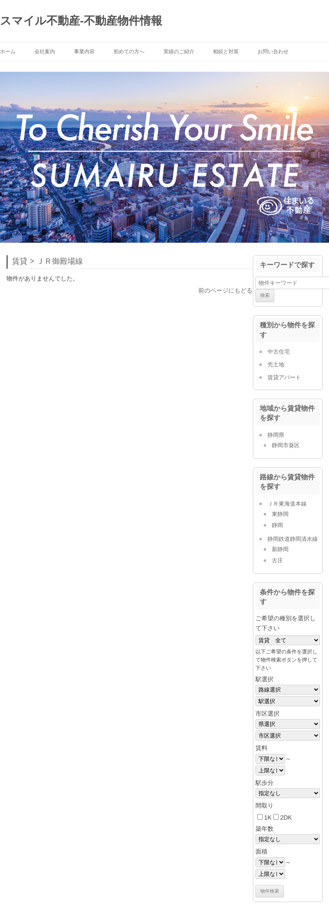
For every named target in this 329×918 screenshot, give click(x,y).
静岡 (277, 525)
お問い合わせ (273, 52)
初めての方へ (129, 52)
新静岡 (280, 549)
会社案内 (44, 52)
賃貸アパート (284, 377)
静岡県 (276, 435)
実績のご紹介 (178, 52)
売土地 (276, 364)
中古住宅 (279, 351)
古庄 (277, 560)
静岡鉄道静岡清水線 (293, 539)
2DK (286, 817)
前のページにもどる (225, 290)
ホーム (7, 52)
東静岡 (280, 514)
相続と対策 (226, 52)
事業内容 (84, 52)
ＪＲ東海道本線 (287, 503)
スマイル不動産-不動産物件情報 (81, 20)
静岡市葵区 (286, 445)
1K (267, 817)
